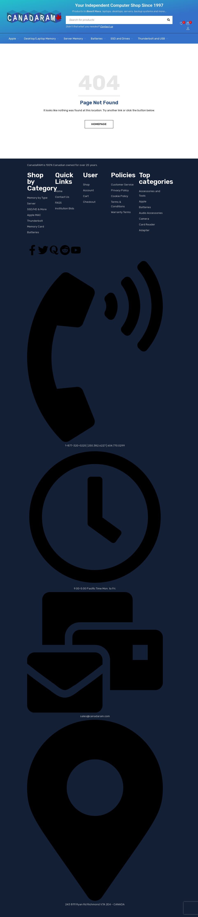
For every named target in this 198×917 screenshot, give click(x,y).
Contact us (106, 26)
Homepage (99, 123)
